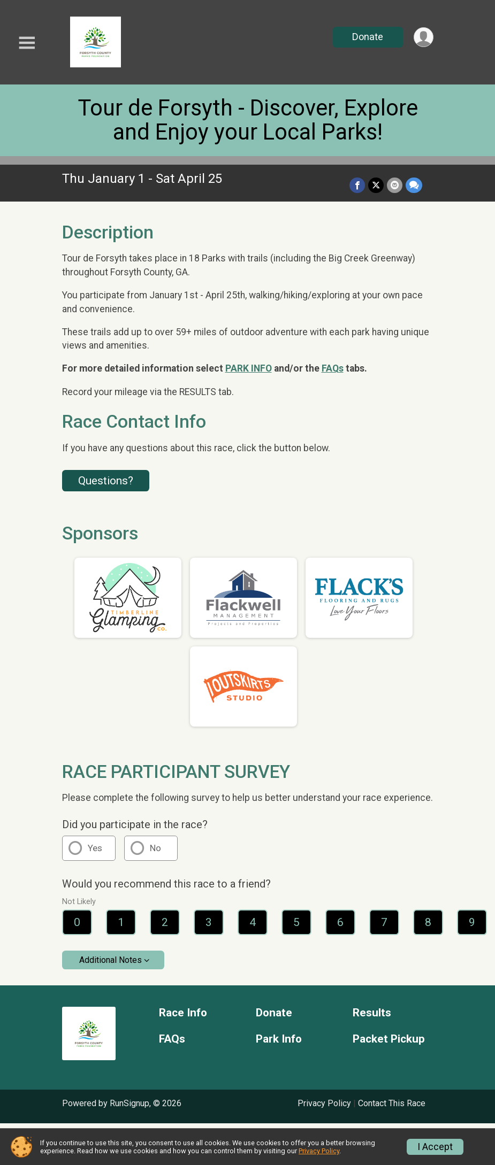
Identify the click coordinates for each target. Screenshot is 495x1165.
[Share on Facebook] (357, 185)
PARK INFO (248, 368)
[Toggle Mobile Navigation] (26, 43)
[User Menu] (423, 37)
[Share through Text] (414, 185)
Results (372, 1013)
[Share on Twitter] (376, 185)
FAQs (333, 368)
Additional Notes (110, 960)
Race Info (183, 1013)
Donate (367, 36)
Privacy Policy (324, 1103)
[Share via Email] (394, 185)
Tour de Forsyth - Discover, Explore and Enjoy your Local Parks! (248, 120)
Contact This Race (391, 1103)
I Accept (435, 1146)
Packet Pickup (389, 1039)
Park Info (279, 1039)
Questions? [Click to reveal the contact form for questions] (105, 480)
